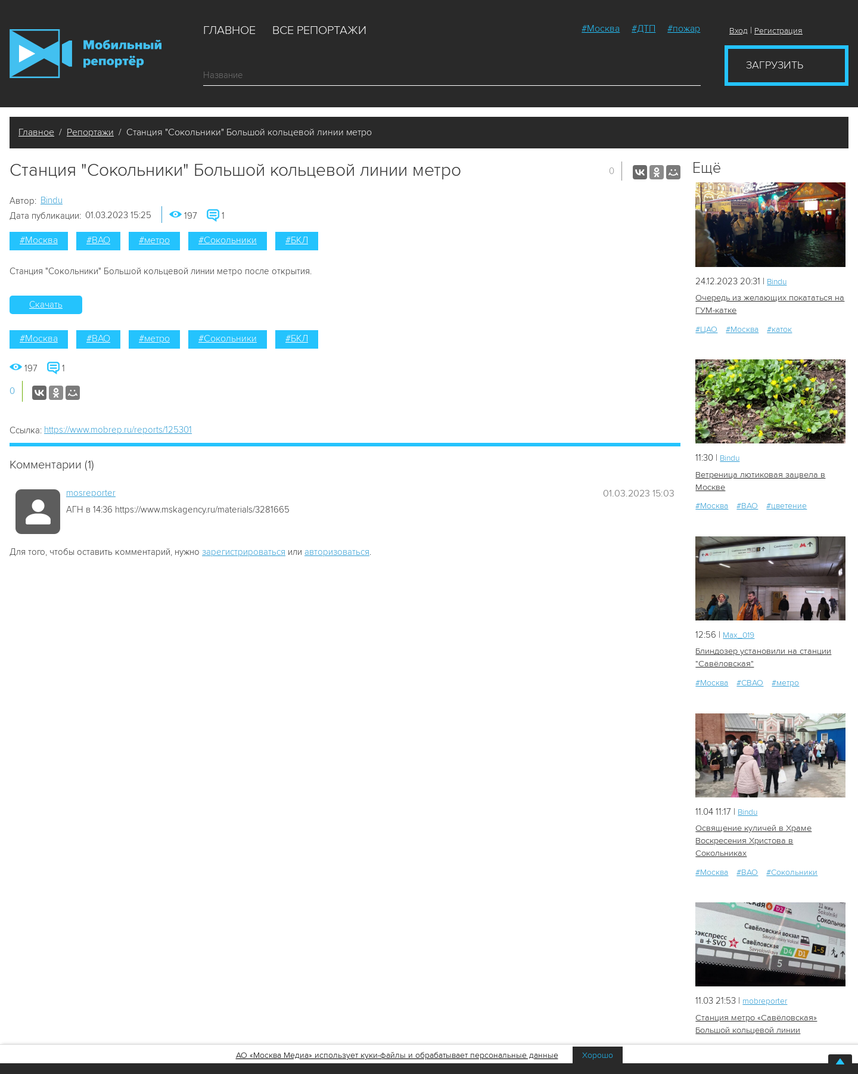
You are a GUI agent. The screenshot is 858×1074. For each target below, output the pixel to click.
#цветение (786, 504)
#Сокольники (227, 240)
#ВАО (98, 240)
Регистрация (778, 31)
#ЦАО (706, 328)
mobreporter (767, 984)
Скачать (46, 304)
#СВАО (749, 680)
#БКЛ (296, 240)
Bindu (52, 200)
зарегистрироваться (243, 552)
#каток (779, 328)
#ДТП (643, 29)
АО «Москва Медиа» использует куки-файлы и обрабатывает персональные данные (397, 1055)
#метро (154, 240)
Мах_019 (740, 633)
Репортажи (90, 132)
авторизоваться (336, 552)
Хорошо (597, 1055)
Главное (229, 30)
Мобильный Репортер (85, 53)
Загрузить (774, 65)
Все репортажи (319, 30)
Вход (738, 31)
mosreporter (91, 493)
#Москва (601, 29)
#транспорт (793, 1031)
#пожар (683, 29)
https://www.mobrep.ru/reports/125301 (118, 429)
